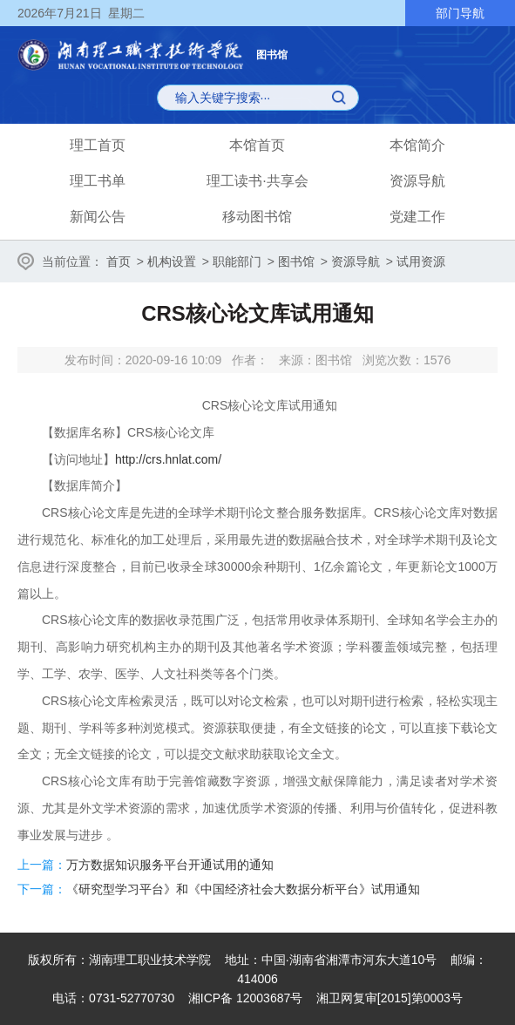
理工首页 (97, 145)
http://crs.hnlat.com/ (168, 459)
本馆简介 (417, 145)
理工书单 (97, 180)
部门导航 (460, 13)
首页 (118, 261)
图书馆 (296, 261)
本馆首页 (257, 145)
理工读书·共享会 (257, 180)
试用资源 (420, 261)
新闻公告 (97, 216)
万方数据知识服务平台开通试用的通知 (170, 865)
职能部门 (237, 261)
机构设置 (171, 261)
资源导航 (417, 180)
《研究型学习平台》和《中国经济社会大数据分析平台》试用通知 (243, 889)
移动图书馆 (257, 216)
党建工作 (417, 216)
